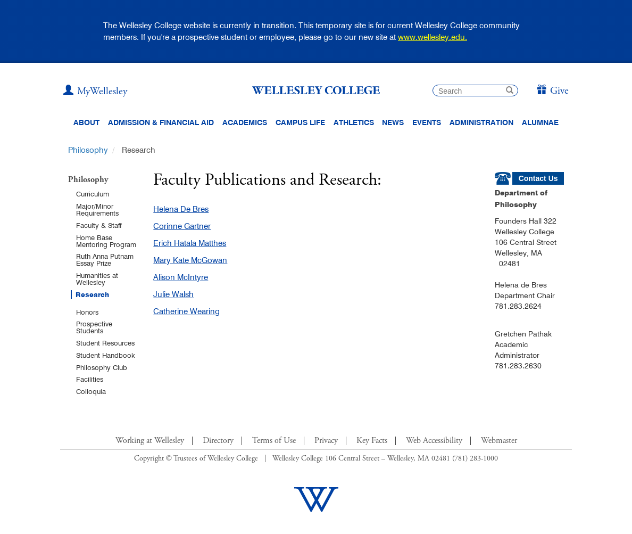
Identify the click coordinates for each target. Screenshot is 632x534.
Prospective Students (94, 327)
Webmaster (499, 441)
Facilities (89, 379)
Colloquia (91, 391)
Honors (87, 312)
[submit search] (509, 91)
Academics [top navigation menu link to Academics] (244, 122)
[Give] (552, 91)
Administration (481, 122)
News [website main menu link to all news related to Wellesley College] (393, 122)
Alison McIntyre (180, 277)
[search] (475, 90)
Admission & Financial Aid (161, 122)
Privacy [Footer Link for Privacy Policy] (326, 441)
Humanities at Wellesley (97, 278)
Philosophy (88, 150)
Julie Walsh (173, 294)
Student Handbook (105, 355)
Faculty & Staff (98, 225)
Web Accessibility (434, 441)
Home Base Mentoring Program (106, 241)
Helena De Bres (181, 209)
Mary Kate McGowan (190, 260)
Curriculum (92, 194)
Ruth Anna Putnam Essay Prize (105, 259)
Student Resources (105, 343)
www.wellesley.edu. (432, 37)
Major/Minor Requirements (97, 209)
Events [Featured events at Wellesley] (426, 122)
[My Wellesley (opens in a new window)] (95, 92)
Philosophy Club (101, 367)
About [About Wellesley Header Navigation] (86, 122)
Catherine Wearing (186, 311)
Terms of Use (274, 441)
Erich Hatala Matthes (189, 243)
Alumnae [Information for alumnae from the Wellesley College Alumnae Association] (540, 122)
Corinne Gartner (182, 226)
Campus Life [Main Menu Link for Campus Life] (300, 122)
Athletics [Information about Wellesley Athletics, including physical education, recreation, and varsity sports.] (354, 122)
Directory (218, 441)
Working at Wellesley (149, 441)
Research (92, 294)
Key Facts (371, 441)
